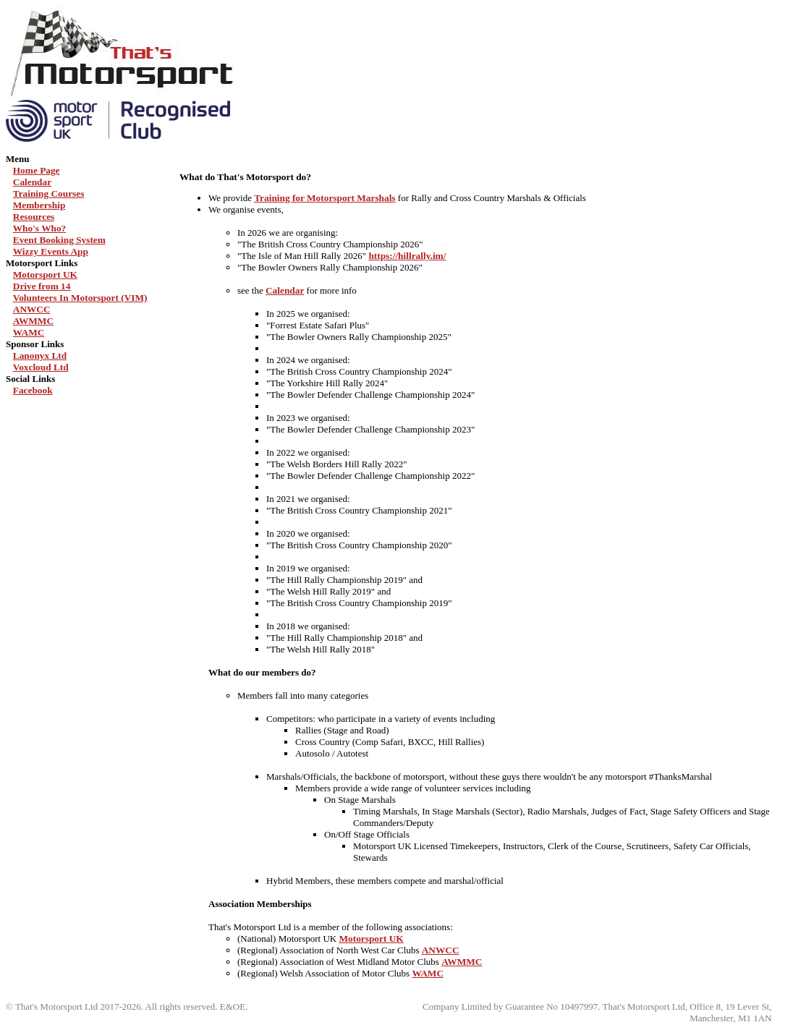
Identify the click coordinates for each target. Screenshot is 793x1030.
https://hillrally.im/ (407, 255)
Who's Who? (39, 228)
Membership (39, 205)
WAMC (29, 332)
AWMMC (33, 320)
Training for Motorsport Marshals (324, 197)
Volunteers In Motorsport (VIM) (80, 297)
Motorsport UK (45, 274)
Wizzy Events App (50, 251)
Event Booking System (59, 239)
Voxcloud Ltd (41, 367)
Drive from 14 (42, 286)
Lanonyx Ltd (40, 355)
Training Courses (49, 193)
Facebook (33, 390)
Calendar (32, 181)
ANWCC (32, 309)
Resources (34, 216)
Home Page (36, 170)
